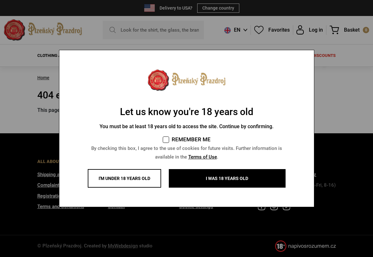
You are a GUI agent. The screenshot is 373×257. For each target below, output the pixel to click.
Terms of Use (202, 157)
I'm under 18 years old (124, 178)
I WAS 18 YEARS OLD (227, 178)
